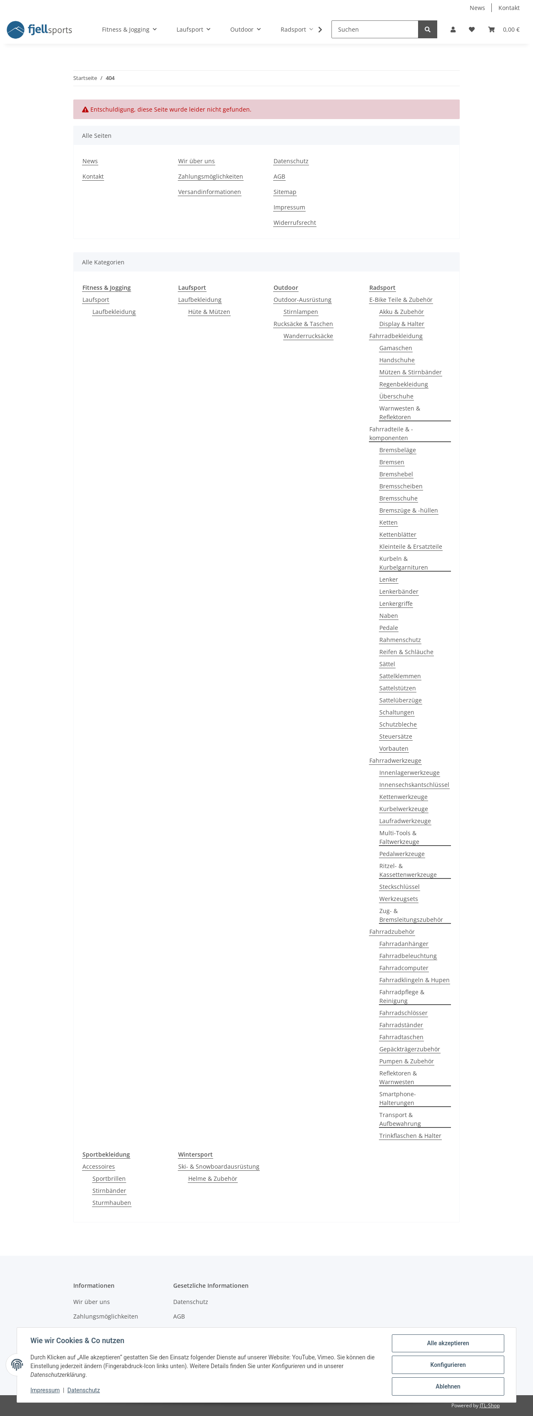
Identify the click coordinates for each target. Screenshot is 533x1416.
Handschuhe (397, 360)
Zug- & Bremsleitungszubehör (411, 915)
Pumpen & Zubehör (406, 1061)
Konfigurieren (448, 1364)
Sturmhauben (111, 1203)
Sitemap (285, 192)
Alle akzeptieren (448, 1343)
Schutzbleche (398, 724)
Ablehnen (448, 1386)
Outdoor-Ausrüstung (302, 300)
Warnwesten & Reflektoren (399, 412)
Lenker (388, 579)
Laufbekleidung (114, 312)
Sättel (387, 664)
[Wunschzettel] (471, 29)
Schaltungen (396, 712)
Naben (388, 616)
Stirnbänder (109, 1191)
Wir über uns (196, 161)
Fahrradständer (401, 1025)
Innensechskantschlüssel (414, 785)
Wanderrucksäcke (308, 336)
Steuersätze (395, 736)
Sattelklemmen (400, 676)
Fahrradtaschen (401, 1037)
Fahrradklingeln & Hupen (414, 980)
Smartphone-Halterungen (397, 1098)
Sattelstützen (397, 688)
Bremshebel (396, 474)
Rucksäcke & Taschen (303, 324)
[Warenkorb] (503, 29)
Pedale (388, 628)
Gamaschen (395, 348)
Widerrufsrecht (295, 222)
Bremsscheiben (401, 486)
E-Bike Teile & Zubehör (401, 300)
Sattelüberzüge (400, 700)
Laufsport (95, 300)
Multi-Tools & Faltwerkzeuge (399, 837)
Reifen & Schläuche (406, 652)
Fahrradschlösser (403, 1013)
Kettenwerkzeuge (403, 797)
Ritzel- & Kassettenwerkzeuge (408, 870)
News (477, 8)
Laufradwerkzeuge (405, 821)
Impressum (289, 207)
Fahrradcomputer (403, 968)
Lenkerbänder (398, 591)
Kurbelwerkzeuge (403, 809)
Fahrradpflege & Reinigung (401, 996)
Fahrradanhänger (403, 944)
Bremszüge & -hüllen (408, 510)
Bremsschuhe (398, 498)
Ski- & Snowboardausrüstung (218, 1166)
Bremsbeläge (397, 450)
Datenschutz (291, 161)
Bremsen (391, 462)
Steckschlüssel (399, 887)
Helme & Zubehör (212, 1178)
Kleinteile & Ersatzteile (410, 546)
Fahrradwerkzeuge (395, 760)
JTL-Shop (490, 1405)
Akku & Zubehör (401, 312)
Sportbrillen (109, 1178)
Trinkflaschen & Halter (410, 1136)
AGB (279, 176)
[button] (453, 29)
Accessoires (98, 1166)
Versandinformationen (209, 192)
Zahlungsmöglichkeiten (210, 176)
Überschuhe (396, 396)
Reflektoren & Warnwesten (398, 1077)
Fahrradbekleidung (396, 336)
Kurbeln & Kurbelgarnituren (403, 563)
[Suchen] (374, 29)
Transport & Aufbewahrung (400, 1119)
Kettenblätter (397, 534)
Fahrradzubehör (392, 932)
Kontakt (509, 8)
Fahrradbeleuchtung (408, 956)
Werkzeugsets (398, 899)
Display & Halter (401, 324)
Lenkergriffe (396, 603)
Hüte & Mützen (209, 312)
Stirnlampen (301, 312)
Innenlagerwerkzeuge (409, 772)
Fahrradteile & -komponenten (391, 433)
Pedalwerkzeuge (402, 854)
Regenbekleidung (403, 384)
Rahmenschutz (400, 640)
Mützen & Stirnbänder (410, 372)
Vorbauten (393, 748)
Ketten (388, 522)
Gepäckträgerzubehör (409, 1049)
